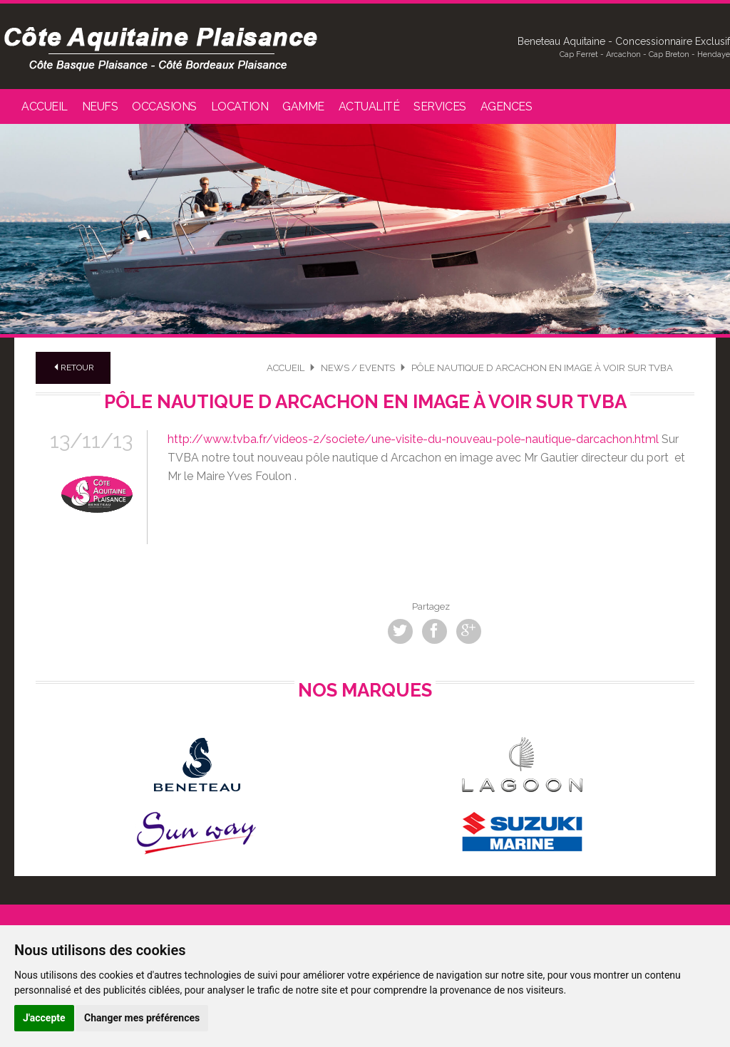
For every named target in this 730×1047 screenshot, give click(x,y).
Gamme (303, 106)
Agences (506, 106)
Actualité (369, 106)
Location (239, 106)
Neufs (100, 106)
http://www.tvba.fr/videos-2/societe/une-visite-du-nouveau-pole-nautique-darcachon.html (413, 439)
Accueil (44, 106)
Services (439, 106)
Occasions (164, 106)
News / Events (358, 368)
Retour (73, 368)
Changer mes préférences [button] (142, 1017)
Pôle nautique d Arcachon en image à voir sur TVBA (542, 368)
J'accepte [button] (44, 1017)
